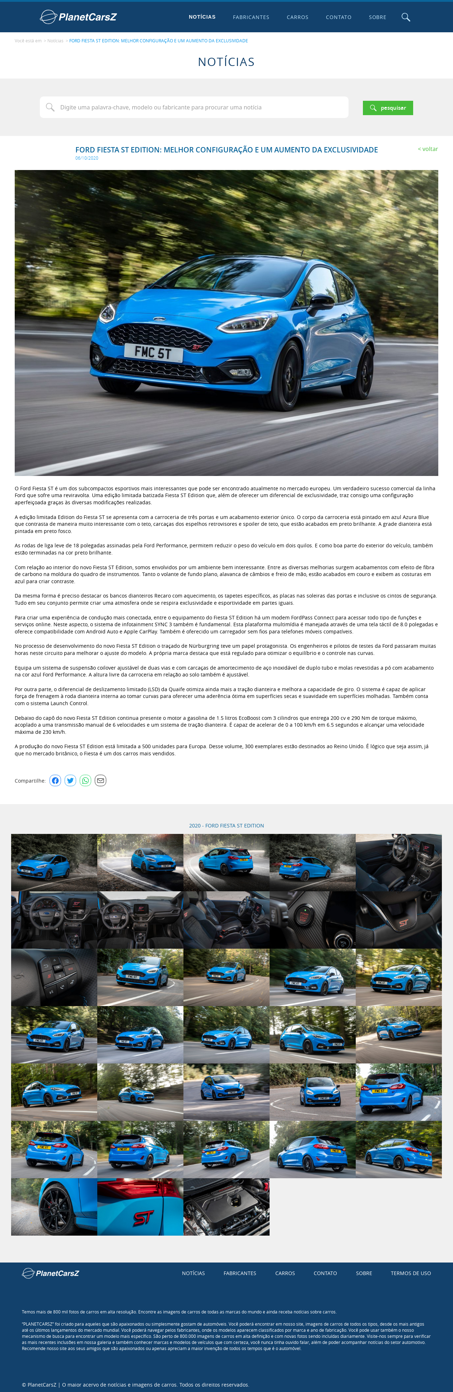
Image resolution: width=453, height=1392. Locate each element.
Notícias (200, 17)
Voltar (430, 147)
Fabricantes (250, 17)
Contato (337, 17)
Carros (296, 17)
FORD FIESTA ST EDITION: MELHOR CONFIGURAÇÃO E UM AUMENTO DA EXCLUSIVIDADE (158, 40)
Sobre (376, 17)
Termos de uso (411, 1271)
